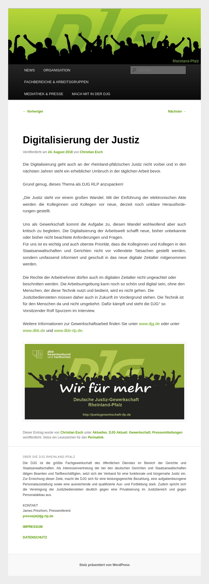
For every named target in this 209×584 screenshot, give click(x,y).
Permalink (95, 437)
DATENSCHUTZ (35, 537)
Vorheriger (33, 111)
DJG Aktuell (118, 432)
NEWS (29, 70)
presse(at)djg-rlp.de (38, 516)
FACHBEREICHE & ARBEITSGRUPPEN (56, 82)
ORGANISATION (56, 70)
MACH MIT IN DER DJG (91, 94)
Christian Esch (91, 152)
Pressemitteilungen (167, 432)
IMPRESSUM (33, 527)
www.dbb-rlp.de (68, 330)
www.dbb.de (34, 330)
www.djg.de (149, 323)
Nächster (177, 111)
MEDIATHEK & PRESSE (43, 94)
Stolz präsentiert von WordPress (104, 565)
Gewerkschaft (139, 432)
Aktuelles (100, 432)
